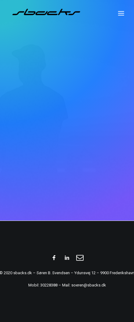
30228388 (48, 285)
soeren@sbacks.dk (88, 285)
